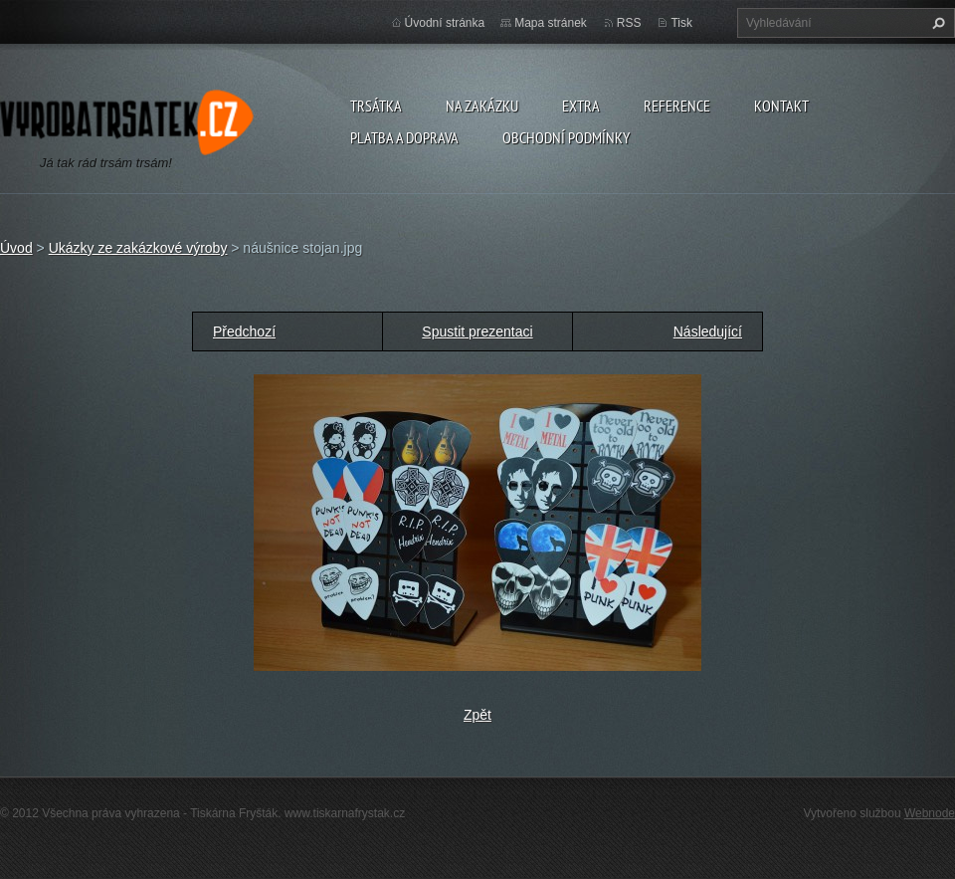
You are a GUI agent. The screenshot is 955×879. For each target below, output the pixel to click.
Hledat (936, 23)
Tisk (681, 23)
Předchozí (244, 331)
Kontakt (781, 105)
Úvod (16, 248)
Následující (707, 331)
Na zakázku (482, 105)
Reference (677, 105)
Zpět (477, 715)
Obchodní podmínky (566, 137)
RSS (629, 23)
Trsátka (376, 105)
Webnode (929, 813)
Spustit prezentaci (477, 331)
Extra (581, 105)
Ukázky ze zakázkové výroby (138, 248)
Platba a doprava (404, 137)
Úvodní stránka (445, 23)
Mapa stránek (550, 23)
